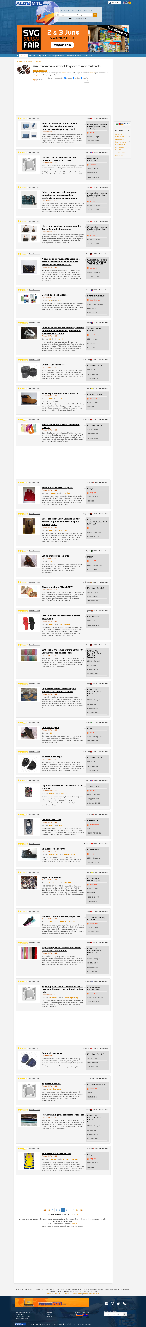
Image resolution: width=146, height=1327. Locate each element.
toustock (93, 790)
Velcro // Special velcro (53, 364)
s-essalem (93, 1089)
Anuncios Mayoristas (54, 1294)
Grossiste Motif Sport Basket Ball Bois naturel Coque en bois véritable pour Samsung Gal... (61, 521)
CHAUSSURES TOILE (51, 819)
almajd (92, 854)
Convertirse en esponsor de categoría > (29, 62)
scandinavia (94, 993)
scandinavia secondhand (93, 988)
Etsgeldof (92, 488)
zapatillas (65, 73)
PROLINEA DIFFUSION (92, 159)
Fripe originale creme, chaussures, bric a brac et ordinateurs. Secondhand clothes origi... (62, 989)
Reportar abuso (34, 118)
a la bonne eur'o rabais (95, 329)
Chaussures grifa (50, 727)
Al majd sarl (93, 850)
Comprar (66, 1294)
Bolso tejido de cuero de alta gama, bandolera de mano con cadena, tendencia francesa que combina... (59, 195)
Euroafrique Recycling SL (94, 879)
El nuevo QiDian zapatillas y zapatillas (61, 916)
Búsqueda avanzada (78, 19)
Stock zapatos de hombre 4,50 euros (60, 393)
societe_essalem (96, 1084)
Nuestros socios (76, 1294)
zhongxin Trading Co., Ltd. (96, 918)
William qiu (94, 923)
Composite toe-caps (52, 1053)
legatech (93, 528)
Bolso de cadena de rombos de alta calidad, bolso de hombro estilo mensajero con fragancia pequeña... (60, 126)
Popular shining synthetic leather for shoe (63, 1114)
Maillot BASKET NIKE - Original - (57, 487)
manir (90, 557)
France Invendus (96, 296)
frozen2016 (94, 561)
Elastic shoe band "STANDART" (57, 587)
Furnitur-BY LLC (95, 366)
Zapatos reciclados (51, 877)
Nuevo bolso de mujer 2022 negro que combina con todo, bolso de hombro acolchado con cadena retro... (61, 261)
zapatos (74, 1223)
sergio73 (93, 165)
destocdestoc (94, 825)
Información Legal (22, 1319)
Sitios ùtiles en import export (120, 146)
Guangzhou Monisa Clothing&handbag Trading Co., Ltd (97, 126)
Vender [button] (88, 55)
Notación (40, 80)
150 (77, 1214)
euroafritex (93, 884)
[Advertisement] (63, 98)
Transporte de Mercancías (120, 154)
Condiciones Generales (91, 1294)
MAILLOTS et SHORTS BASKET (56, 1153)
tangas (36, 75)
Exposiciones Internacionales (120, 140)
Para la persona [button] (56, 55)
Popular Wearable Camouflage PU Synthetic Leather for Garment (59, 690)
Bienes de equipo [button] (37, 55)
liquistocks (93, 398)
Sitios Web (118, 150)
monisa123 (93, 133)
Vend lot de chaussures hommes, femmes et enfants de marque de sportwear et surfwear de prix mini (63, 330)
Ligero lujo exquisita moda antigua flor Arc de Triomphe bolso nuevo (61, 227)
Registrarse (49, 1316)
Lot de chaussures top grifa (55, 555)
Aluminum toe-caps (52, 756)
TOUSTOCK (93, 786)
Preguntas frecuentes (23, 1312)
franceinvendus (95, 300)
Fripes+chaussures (51, 1083)
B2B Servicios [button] (74, 55)
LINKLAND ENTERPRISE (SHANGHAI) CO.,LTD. (94, 654)
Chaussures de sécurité (53, 848)
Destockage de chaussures (55, 294)
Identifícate (49, 1314)
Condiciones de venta (23, 1316)
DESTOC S (92, 820)
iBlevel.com (93, 617)
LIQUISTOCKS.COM (97, 394)
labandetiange (95, 335)
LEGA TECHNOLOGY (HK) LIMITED (97, 522)
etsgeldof (93, 493)
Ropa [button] (24, 55)
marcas (92, 73)
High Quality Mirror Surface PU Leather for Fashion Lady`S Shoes (61, 949)
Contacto (49, 1312)
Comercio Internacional (119, 135)
